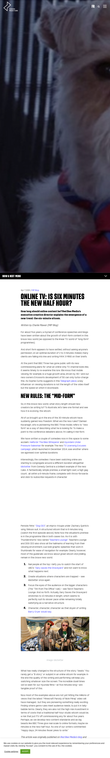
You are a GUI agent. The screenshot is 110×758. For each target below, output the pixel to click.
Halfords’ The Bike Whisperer (44, 442)
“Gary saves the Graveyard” (49, 567)
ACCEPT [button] (25, 751)
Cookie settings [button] (11, 751)
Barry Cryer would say (39, 611)
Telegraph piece (68, 380)
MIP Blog (35, 290)
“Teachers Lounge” (58, 539)
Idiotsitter (26, 466)
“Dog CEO (40, 525)
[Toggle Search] (99, 6)
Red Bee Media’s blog (71, 737)
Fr (93, 6)
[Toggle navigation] (105, 6)
